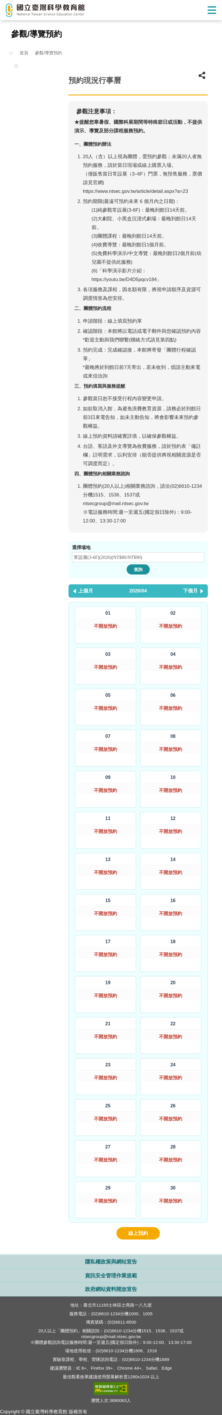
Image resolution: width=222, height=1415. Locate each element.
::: (11, 53)
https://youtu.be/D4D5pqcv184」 (127, 279)
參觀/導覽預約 (48, 53)
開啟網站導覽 (111, 1251)
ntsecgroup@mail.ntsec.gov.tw (116, 503)
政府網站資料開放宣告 (111, 1289)
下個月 (190, 591)
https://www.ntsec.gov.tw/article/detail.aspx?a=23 (135, 191)
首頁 (24, 53)
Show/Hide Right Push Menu (212, 10)
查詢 (138, 569)
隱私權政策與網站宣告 (111, 1261)
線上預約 (138, 1233)
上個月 (85, 591)
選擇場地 (81, 547)
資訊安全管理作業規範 (111, 1275)
